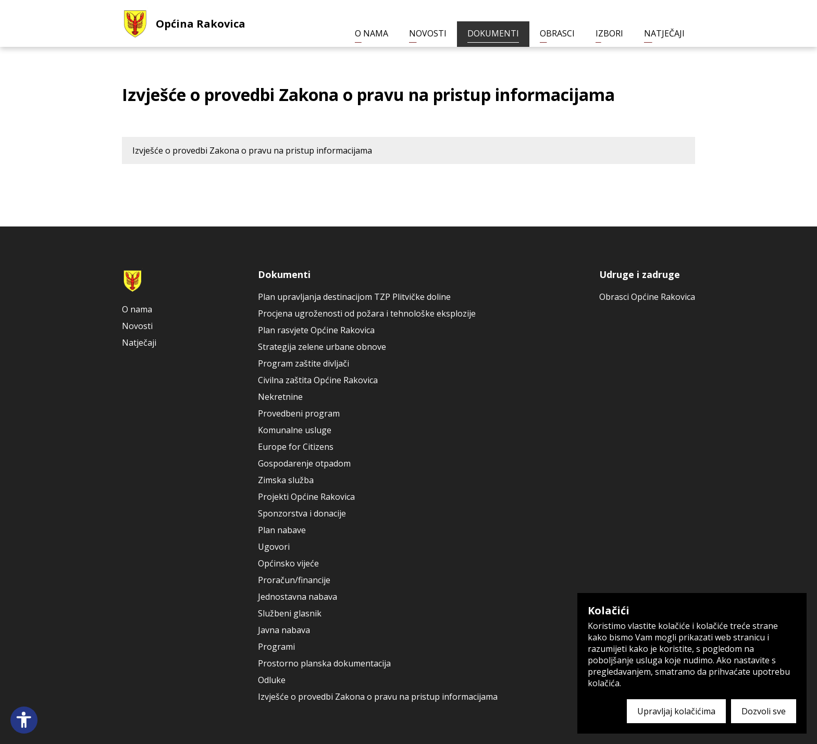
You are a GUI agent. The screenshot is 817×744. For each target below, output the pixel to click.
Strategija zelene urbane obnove (322, 346)
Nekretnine (280, 396)
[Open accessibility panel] (24, 720)
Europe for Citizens (295, 446)
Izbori (609, 33)
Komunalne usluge (294, 430)
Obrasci (557, 33)
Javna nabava (284, 630)
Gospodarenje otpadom (304, 463)
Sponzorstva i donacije (302, 513)
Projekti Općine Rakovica (306, 496)
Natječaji (664, 33)
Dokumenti (493, 33)
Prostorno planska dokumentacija (324, 663)
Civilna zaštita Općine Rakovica (318, 380)
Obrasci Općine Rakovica (647, 296)
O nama (371, 33)
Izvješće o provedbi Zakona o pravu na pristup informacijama (252, 150)
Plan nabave (282, 530)
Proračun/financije (294, 580)
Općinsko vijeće (288, 563)
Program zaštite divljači (303, 363)
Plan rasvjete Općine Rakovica (316, 330)
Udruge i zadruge (639, 274)
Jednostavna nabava (297, 596)
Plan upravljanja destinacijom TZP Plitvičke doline (354, 296)
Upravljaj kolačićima (676, 711)
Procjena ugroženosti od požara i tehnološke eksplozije (367, 313)
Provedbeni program (299, 413)
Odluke (272, 680)
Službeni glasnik (289, 613)
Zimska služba (286, 480)
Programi (276, 646)
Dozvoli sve (763, 711)
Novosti (428, 33)
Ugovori (274, 546)
